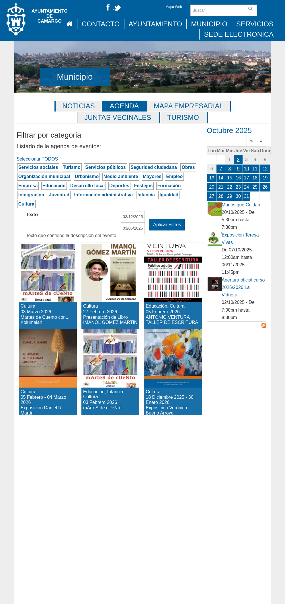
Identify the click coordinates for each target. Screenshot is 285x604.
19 (265, 177)
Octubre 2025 (229, 130)
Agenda (124, 106)
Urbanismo (87, 176)
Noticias (79, 106)
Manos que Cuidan (241, 204)
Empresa (28, 185)
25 (254, 187)
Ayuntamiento (155, 24)
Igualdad (168, 194)
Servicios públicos (105, 167)
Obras (188, 167)
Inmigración (31, 194)
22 (229, 187)
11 (254, 168)
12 (265, 168)
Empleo (174, 176)
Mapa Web (173, 7)
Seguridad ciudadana (153, 167)
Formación (169, 185)
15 (229, 177)
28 (220, 196)
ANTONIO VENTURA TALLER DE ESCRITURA (170, 264)
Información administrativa (103, 194)
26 (265, 187)
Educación (54, 185)
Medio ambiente (121, 176)
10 (246, 168)
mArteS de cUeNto (103, 339)
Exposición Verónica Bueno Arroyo (172, 344)
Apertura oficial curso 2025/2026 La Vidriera (243, 287)
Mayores (152, 176)
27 (211, 196)
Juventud (59, 194)
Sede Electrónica (239, 34)
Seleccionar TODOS (37, 159)
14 (220, 177)
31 (246, 196)
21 (220, 187)
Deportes (119, 185)
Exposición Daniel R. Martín (41, 344)
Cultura (26, 204)
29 (229, 196)
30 (238, 196)
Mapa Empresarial (188, 106)
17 (246, 177)
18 (254, 177)
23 (238, 187)
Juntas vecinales (117, 117)
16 (238, 177)
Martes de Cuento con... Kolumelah (46, 259)
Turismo (183, 117)
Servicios (255, 24)
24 (246, 187)
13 (211, 177)
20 (211, 187)
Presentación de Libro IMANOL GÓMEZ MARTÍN (108, 269)
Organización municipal (44, 176)
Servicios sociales (38, 167)
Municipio (209, 24)
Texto (32, 214)
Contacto (101, 24)
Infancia (146, 194)
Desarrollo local (87, 185)
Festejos (143, 185)
